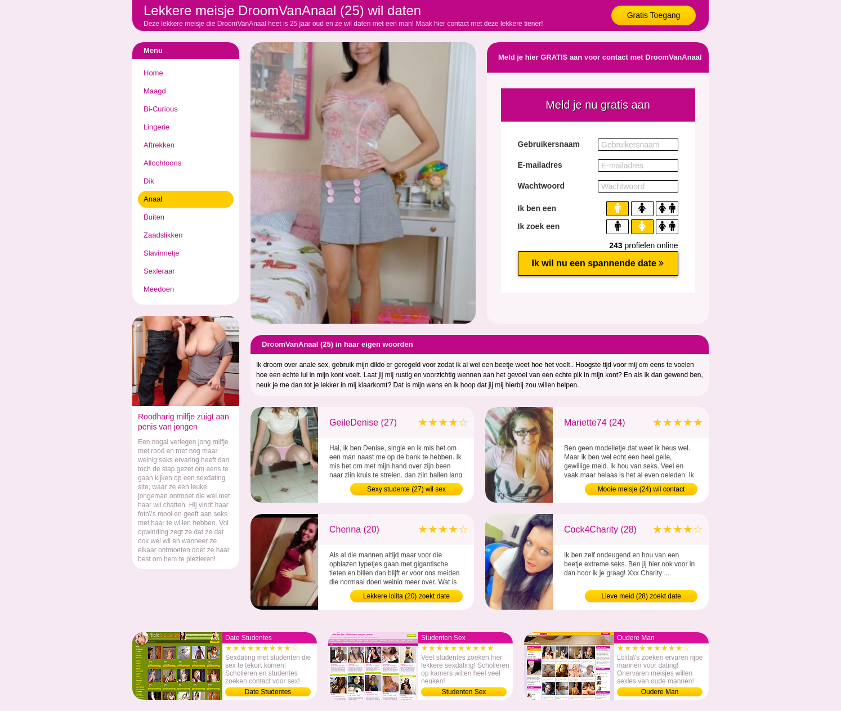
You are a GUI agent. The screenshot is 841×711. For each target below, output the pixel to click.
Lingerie (156, 127)
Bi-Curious (161, 109)
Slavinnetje (162, 253)
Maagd (155, 91)
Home (153, 73)
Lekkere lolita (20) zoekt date (406, 596)
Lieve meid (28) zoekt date (641, 596)
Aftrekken (159, 145)
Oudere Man (660, 692)
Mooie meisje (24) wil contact (641, 489)
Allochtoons (162, 163)
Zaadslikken (163, 235)
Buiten (154, 217)
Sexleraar (159, 271)
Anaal (153, 199)
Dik (149, 181)
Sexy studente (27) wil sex (406, 489)
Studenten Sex (464, 692)
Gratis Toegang (654, 15)
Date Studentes (268, 692)
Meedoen (159, 289)
